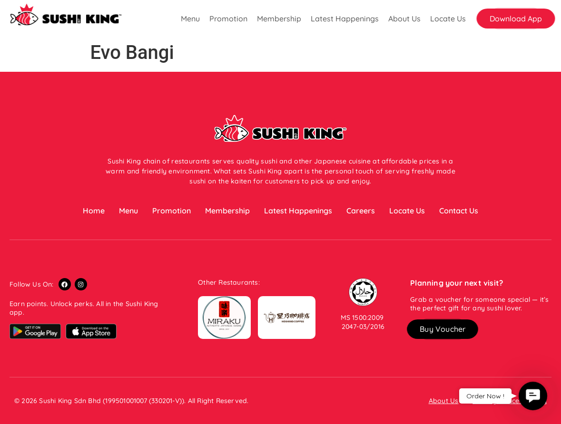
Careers (360, 210)
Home (94, 210)
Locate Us (448, 18)
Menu (190, 18)
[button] (515, 19)
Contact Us (458, 210)
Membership (279, 18)
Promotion (228, 18)
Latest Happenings (345, 18)
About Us (404, 18)
